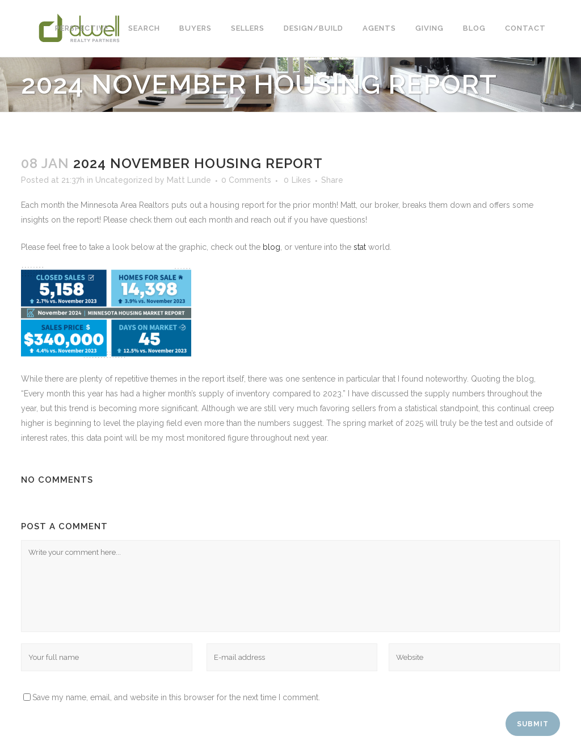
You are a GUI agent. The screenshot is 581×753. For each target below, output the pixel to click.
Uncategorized (124, 180)
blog (271, 247)
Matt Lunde (189, 180)
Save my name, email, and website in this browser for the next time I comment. (176, 697)
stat (359, 247)
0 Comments (246, 180)
